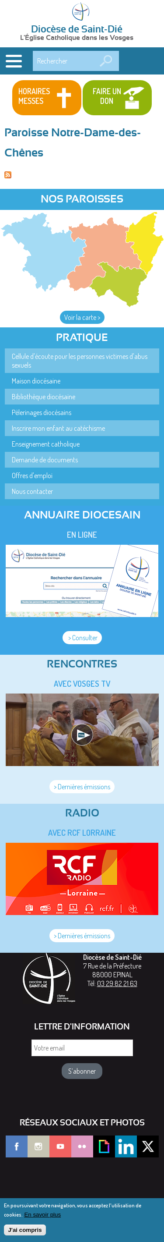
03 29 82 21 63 (117, 983)
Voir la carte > (82, 317)
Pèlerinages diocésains (41, 412)
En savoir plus (42, 1218)
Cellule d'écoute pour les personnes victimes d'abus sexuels (79, 360)
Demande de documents (45, 459)
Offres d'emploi (32, 475)
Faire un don (107, 96)
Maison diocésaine (36, 380)
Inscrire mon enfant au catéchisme (58, 428)
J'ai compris (25, 1234)
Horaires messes (34, 96)
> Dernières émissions (82, 786)
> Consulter (82, 637)
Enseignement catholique (46, 444)
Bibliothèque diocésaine (43, 396)
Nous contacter (32, 491)
